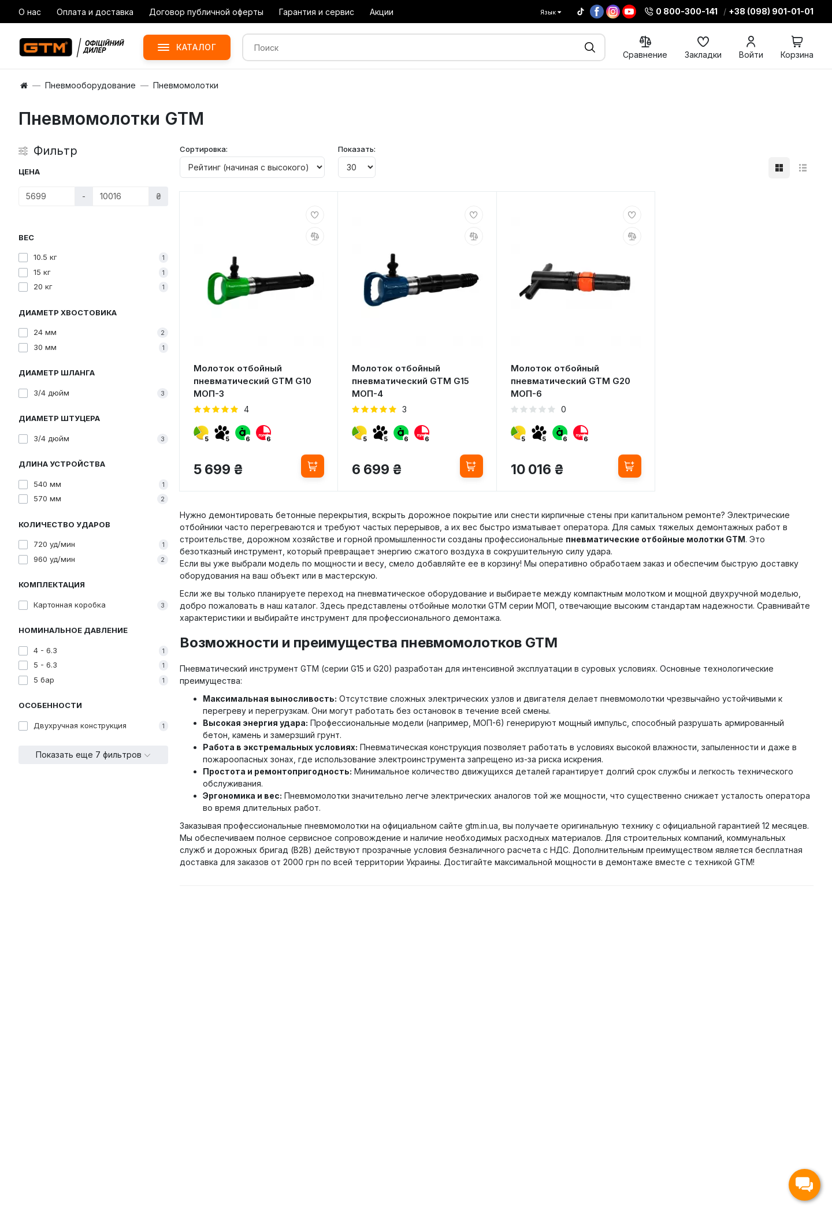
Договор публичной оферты (206, 12)
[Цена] (46, 196)
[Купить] (312, 466)
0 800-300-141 (681, 11)
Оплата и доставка (95, 12)
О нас (29, 12)
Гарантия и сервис (316, 12)
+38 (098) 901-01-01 (771, 11)
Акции (381, 12)
